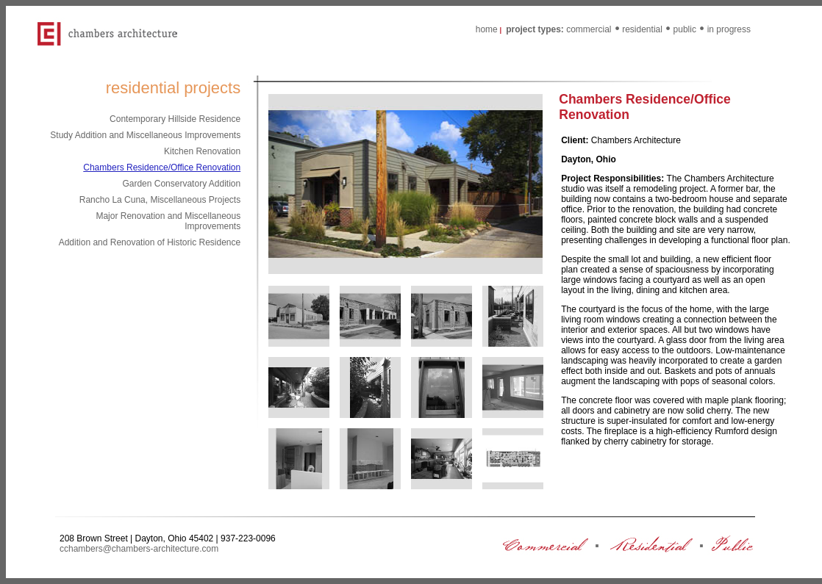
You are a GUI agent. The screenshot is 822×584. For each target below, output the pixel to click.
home (487, 29)
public (684, 29)
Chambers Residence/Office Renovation (161, 167)
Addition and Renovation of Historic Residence (149, 242)
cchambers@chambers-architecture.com (139, 549)
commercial (588, 29)
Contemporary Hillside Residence (175, 119)
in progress (729, 29)
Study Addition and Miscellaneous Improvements (145, 135)
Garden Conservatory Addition (181, 184)
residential (642, 29)
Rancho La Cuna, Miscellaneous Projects (159, 200)
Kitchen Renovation (202, 151)
